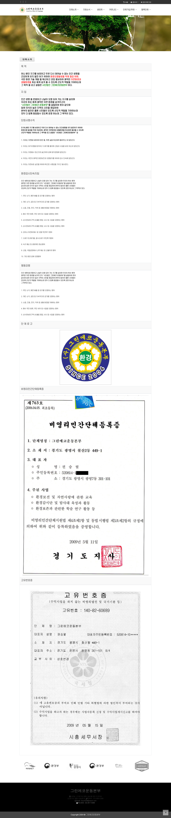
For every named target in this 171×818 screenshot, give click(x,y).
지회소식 (87, 10)
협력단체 (145, 10)
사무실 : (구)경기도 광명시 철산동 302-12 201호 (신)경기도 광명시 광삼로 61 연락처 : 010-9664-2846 (85, 799)
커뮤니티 (113, 10)
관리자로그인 (146, 2)
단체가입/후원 (129, 10)
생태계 (100, 10)
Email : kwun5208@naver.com (86, 801)
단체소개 (73, 10)
